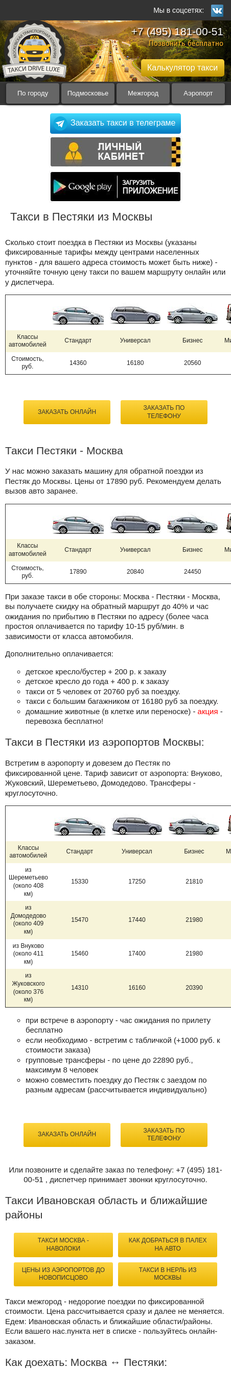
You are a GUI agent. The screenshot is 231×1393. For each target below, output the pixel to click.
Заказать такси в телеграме (123, 122)
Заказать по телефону (164, 412)
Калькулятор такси (182, 67)
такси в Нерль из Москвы (168, 1274)
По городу (32, 93)
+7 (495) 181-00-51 (177, 31)
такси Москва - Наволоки (63, 1244)
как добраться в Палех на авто (168, 1244)
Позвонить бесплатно (186, 43)
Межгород (143, 93)
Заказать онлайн (67, 412)
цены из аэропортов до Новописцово (63, 1274)
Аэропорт (198, 93)
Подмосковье (88, 93)
